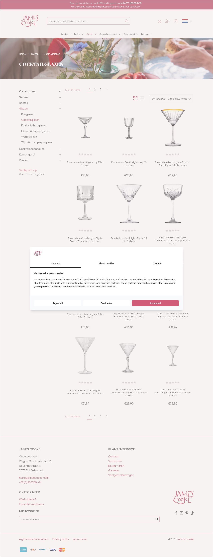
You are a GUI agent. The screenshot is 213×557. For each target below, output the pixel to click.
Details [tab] (157, 263)
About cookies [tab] (106, 263)
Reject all (57, 303)
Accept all (155, 303)
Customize (106, 303)
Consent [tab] (55, 263)
